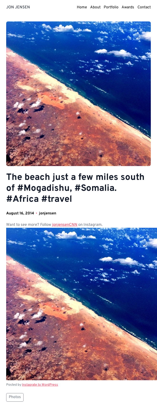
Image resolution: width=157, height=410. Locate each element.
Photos (15, 397)
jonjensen (47, 213)
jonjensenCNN (64, 224)
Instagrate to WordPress (40, 385)
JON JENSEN (18, 7)
